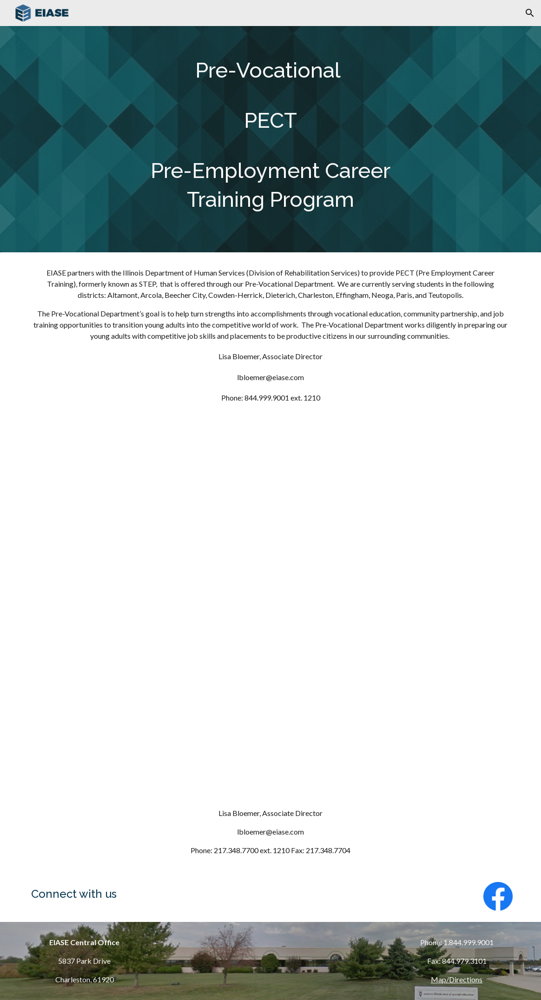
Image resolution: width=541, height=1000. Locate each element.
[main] (270, 139)
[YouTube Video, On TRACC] (270, 701)
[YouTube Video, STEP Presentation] (270, 519)
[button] (530, 13)
